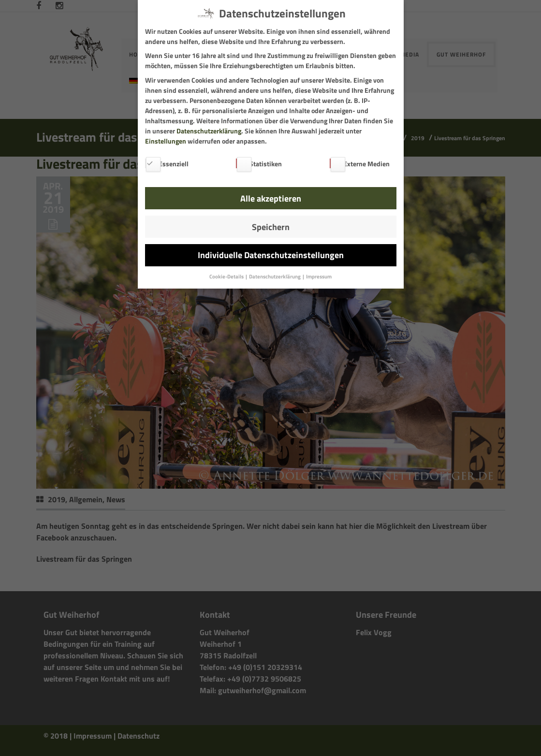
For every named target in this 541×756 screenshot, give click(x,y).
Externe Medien (360, 164)
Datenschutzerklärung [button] (275, 276)
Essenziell (167, 164)
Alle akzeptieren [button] (270, 198)
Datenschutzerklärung (208, 131)
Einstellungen (165, 141)
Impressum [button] (319, 276)
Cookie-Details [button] (227, 276)
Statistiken (259, 164)
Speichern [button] (271, 226)
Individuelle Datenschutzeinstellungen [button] (271, 255)
